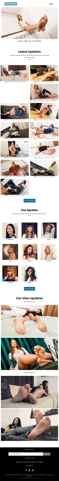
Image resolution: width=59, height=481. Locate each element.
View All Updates (30, 201)
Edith (6, 195)
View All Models (29, 289)
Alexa (35, 82)
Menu (51, 4)
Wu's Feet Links (21, 478)
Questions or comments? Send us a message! (29, 462)
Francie (35, 101)
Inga (35, 158)
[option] (29, 25)
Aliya (5, 139)
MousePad (28, 478)
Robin (5, 158)
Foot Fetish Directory (37, 478)
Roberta (6, 120)
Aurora (6, 82)
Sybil (35, 139)
